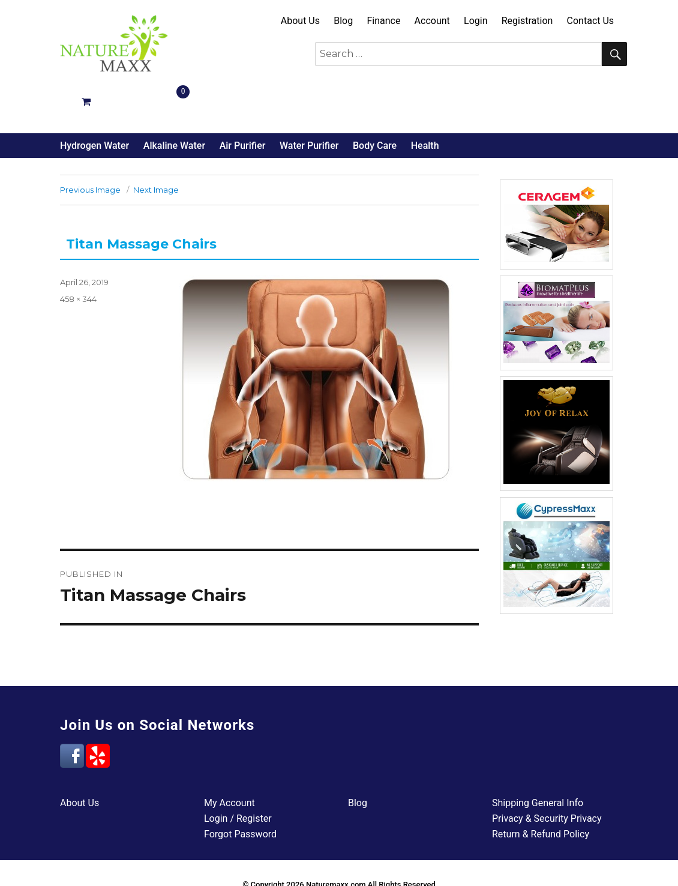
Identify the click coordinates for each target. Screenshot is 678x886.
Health (425, 101)
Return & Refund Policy (540, 789)
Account (432, 20)
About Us (300, 20)
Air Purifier (243, 101)
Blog (343, 20)
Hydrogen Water (94, 101)
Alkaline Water (174, 101)
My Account (229, 758)
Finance (383, 20)
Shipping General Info (537, 758)
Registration (527, 20)
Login (475, 20)
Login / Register (238, 774)
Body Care (375, 101)
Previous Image (90, 145)
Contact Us (590, 20)
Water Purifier (309, 101)
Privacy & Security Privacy (547, 774)
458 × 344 (78, 254)
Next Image (156, 145)
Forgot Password (240, 789)
